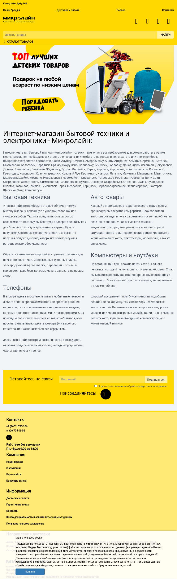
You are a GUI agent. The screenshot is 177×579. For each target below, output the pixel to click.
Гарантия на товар (17, 504)
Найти (165, 34)
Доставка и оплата (68, 10)
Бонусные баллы (16, 480)
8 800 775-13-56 (15, 430)
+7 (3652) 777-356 (16, 426)
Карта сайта (13, 474)
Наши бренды (11, 10)
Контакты (168, 10)
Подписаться (156, 379)
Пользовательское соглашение (25, 523)
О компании (13, 468)
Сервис (121, 10)
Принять (30, 571)
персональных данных (154, 386)
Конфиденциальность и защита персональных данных (39, 517)
